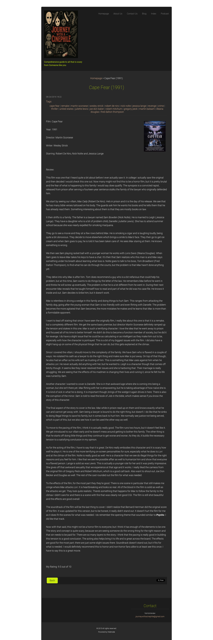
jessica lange (139, 106)
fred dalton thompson (112, 112)
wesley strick (96, 106)
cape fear (54, 106)
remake (65, 106)
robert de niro (112, 106)
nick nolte (126, 106)
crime (161, 106)
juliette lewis (81, 109)
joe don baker (97, 109)
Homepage (96, 78)
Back (52, 580)
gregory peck (130, 109)
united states (66, 109)
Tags (48, 101)
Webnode (111, 632)
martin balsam (147, 109)
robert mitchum (114, 109)
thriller (54, 109)
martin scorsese (79, 106)
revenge (152, 106)
